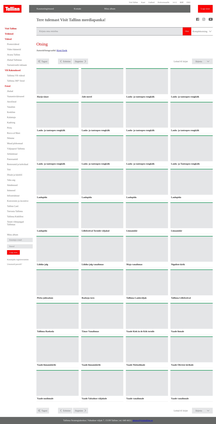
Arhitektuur (12, 154)
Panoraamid (12, 159)
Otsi (187, 31)
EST (181, 2)
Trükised (9, 34)
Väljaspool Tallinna (16, 148)
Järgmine (79, 61)
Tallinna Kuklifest (15, 216)
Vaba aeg (11, 180)
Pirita (9, 128)
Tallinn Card (12, 206)
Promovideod (13, 44)
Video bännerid (14, 49)
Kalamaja (11, 117)
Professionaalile (163, 2)
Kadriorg (11, 122)
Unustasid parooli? (14, 264)
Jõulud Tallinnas (14, 60)
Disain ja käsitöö (14, 175)
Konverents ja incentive (17, 201)
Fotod (7, 86)
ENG (188, 2)
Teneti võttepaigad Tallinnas (15, 223)
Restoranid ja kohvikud (17, 164)
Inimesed (11, 190)
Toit (9, 169)
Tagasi (44, 61)
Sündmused (12, 185)
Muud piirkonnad (15, 143)
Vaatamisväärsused (15, 96)
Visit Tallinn (133, 2)
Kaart (143, 2)
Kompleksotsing (202, 31)
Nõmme (10, 138)
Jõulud (10, 91)
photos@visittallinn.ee (143, 420)
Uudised (151, 2)
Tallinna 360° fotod (16, 81)
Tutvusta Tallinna (15, 211)
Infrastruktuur (13, 195)
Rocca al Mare (13, 133)
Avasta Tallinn (13, 54)
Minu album (109, 9)
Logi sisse (205, 9)
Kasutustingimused (45, 9)
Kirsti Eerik (62, 50)
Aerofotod (11, 101)
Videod (8, 39)
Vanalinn (11, 107)
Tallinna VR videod (16, 75)
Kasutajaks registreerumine (18, 259)
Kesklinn (11, 112)
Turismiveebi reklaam (17, 65)
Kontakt (77, 9)
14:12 (175, 2)
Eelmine (67, 61)
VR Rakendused (13, 70)
